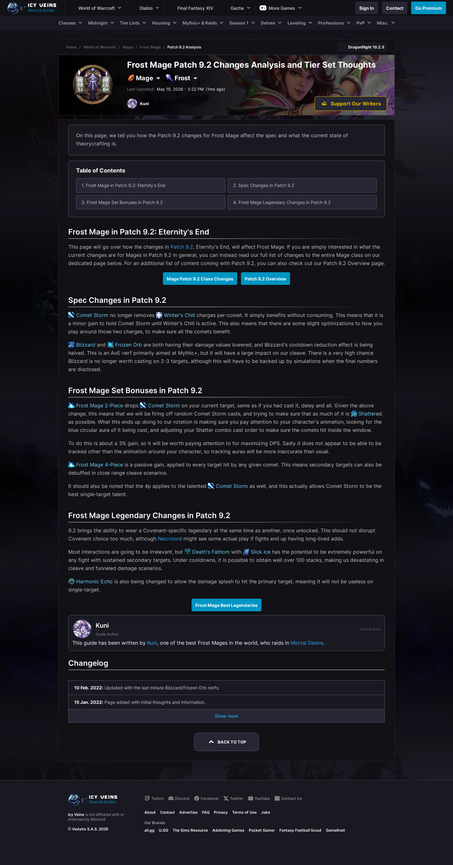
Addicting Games (228, 830)
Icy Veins (76, 814)
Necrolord (170, 538)
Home (71, 47)
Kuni (152, 643)
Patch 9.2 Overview (265, 278)
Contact (167, 812)
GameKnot (335, 830)
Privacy (221, 812)
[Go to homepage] (34, 8)
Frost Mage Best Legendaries (226, 605)
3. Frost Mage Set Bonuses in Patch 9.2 (122, 202)
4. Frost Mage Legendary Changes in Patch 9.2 (282, 202)
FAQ (206, 812)
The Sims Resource (190, 830)
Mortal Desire (307, 643)
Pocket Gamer (262, 830)
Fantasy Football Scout (300, 830)
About (150, 812)
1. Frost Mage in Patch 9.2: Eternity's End (123, 185)
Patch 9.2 (182, 247)
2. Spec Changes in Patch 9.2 (263, 185)
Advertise (188, 812)
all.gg (149, 830)
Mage (128, 47)
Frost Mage (150, 47)
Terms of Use (244, 812)
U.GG (163, 830)
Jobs (265, 812)
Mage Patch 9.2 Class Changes (200, 278)
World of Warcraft (99, 47)
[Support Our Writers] (351, 103)
